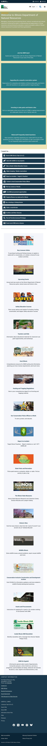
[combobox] (34, 6)
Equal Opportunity (5, 693)
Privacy (3, 720)
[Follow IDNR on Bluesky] (31, 725)
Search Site (4, 707)
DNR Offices (4, 688)
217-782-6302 (8, 683)
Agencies (36, 1)
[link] (14, 725)
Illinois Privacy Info (27, 738)
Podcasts (3, 718)
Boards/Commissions (6, 691)
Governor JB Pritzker (5, 742)
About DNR (4, 710)
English (33, 6)
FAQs (2, 715)
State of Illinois (17, 742)
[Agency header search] (40, 7)
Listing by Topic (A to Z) (7, 704)
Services (43, 1)
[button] (23, 156)
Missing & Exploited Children (30, 735)
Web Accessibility (5, 735)
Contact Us (4, 685)
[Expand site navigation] (45, 7)
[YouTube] (22, 725)
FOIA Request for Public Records (9, 696)
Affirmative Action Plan (7, 712)
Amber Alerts (4, 738)
